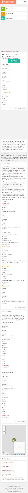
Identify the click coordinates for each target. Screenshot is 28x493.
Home (2, 51)
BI (15, 51)
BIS (17, 51)
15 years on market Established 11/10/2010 (14, 61)
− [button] (4, 429)
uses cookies (11, 485)
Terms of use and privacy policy (14, 489)
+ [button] (4, 427)
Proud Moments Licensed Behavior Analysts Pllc (12, 478)
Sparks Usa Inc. (5, 466)
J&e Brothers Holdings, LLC (8, 462)
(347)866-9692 (16, 173)
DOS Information (9, 9)
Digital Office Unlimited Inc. (8, 470)
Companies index (8, 51)
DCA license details (10, 18)
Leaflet (8, 454)
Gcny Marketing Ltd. (6, 474)
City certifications (9, 13)
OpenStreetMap (18, 454)
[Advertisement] (14, 35)
